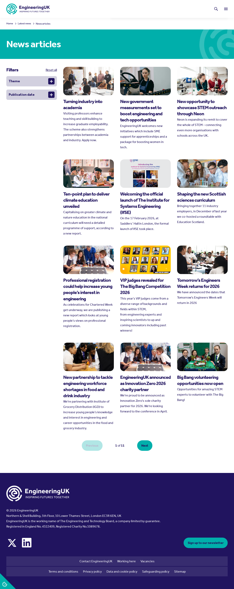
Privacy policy (92, 571)
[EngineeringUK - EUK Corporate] (28, 9)
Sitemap (180, 571)
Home (9, 24)
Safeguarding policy (155, 571)
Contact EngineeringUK (95, 561)
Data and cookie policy (122, 571)
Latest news (129, 7)
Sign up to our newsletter (206, 543)
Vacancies (148, 561)
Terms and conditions (63, 571)
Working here (126, 561)
